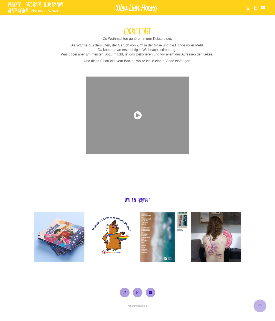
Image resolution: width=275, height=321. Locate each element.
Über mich (38, 10)
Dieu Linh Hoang (136, 7)
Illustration (53, 4)
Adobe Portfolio (141, 305)
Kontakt (53, 10)
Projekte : (15, 4)
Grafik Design (18, 10)
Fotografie (33, 4)
